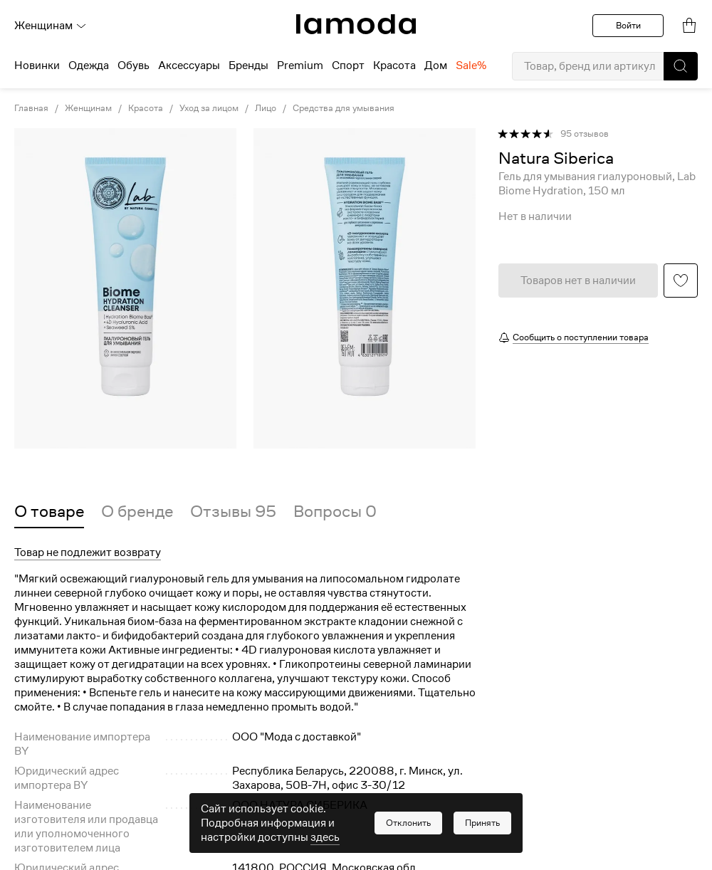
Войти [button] (628, 25)
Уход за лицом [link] (209, 108)
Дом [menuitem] (435, 65)
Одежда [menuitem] (88, 65)
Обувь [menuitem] (133, 65)
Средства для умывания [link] (343, 108)
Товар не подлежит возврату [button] (87, 552)
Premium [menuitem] (300, 65)
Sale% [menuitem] (471, 65)
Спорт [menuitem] (348, 65)
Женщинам (50, 26)
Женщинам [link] (88, 108)
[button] (681, 66)
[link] (356, 24)
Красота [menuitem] (394, 65)
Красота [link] (145, 108)
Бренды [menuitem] (248, 65)
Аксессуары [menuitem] (189, 65)
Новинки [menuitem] (37, 65)
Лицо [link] (265, 108)
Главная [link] (31, 108)
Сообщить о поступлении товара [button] (581, 337)
